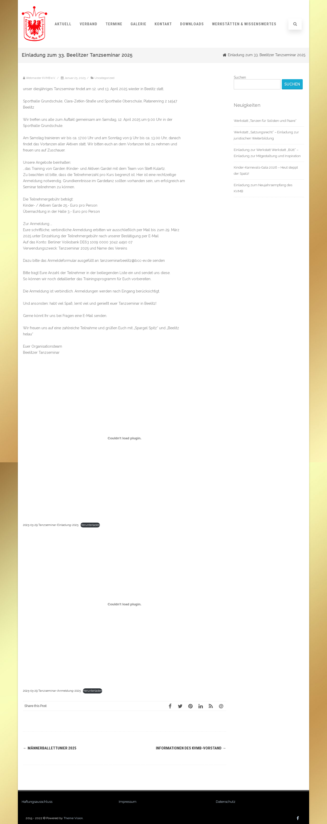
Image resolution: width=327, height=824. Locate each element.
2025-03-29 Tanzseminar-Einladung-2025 (50, 525)
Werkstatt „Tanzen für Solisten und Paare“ (265, 121)
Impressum (127, 802)
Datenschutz (225, 802)
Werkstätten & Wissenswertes (244, 24)
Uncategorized (104, 78)
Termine (114, 24)
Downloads (192, 24)
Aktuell (63, 24)
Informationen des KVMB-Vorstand (191, 748)
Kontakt (163, 24)
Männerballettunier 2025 (49, 748)
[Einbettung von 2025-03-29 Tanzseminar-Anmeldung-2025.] (124, 604)
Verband (88, 24)
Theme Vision (73, 818)
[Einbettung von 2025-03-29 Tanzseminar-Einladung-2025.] (124, 438)
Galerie (138, 24)
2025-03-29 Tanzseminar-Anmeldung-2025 (52, 690)
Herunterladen (90, 525)
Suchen (240, 77)
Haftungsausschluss (37, 802)
